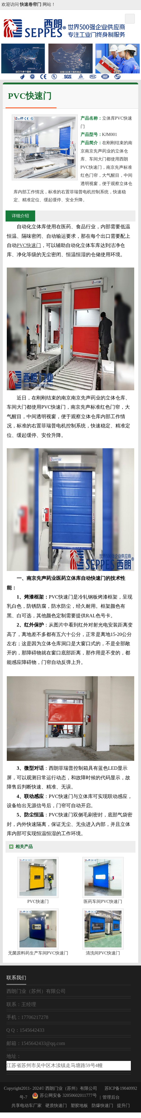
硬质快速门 (56, 1105)
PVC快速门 (29, 245)
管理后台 (111, 1097)
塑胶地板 (79, 1105)
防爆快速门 (102, 1105)
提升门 (123, 1105)
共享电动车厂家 (26, 1105)
